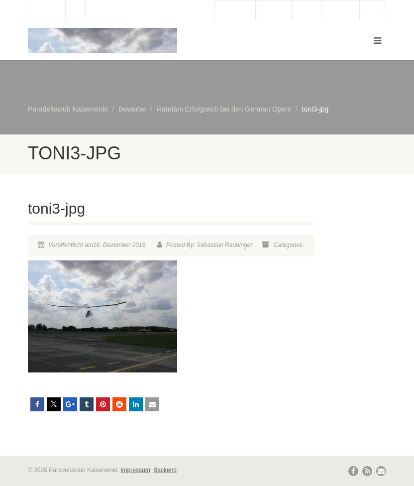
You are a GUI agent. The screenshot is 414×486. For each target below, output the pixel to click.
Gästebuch (235, 10)
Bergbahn (340, 10)
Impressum (135, 470)
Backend (165, 470)
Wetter (306, 10)
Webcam (273, 10)
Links (373, 10)
